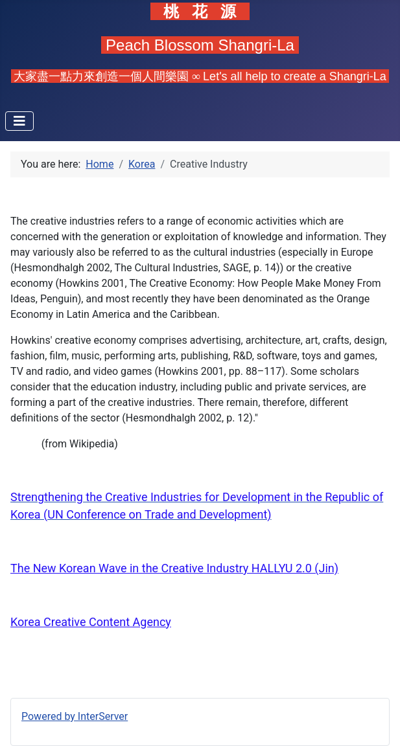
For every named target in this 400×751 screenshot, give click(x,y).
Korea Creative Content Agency (90, 622)
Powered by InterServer (74, 716)
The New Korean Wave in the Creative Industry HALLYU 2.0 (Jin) (174, 568)
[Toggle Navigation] (19, 121)
